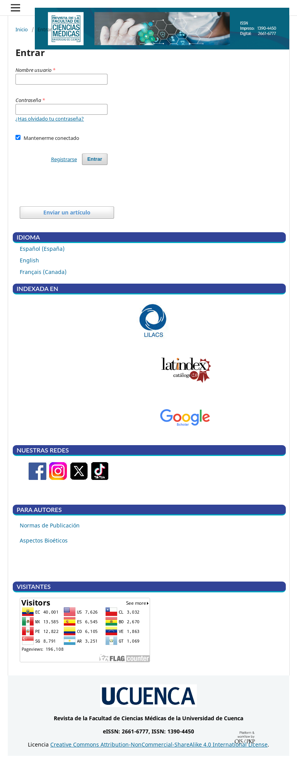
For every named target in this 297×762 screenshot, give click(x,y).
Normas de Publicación (50, 525)
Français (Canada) (43, 272)
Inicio (21, 29)
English (29, 260)
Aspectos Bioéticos (44, 540)
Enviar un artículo (66, 212)
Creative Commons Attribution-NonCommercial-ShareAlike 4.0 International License (159, 744)
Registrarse (64, 159)
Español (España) (42, 248)
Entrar (94, 159)
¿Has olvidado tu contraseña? (49, 118)
